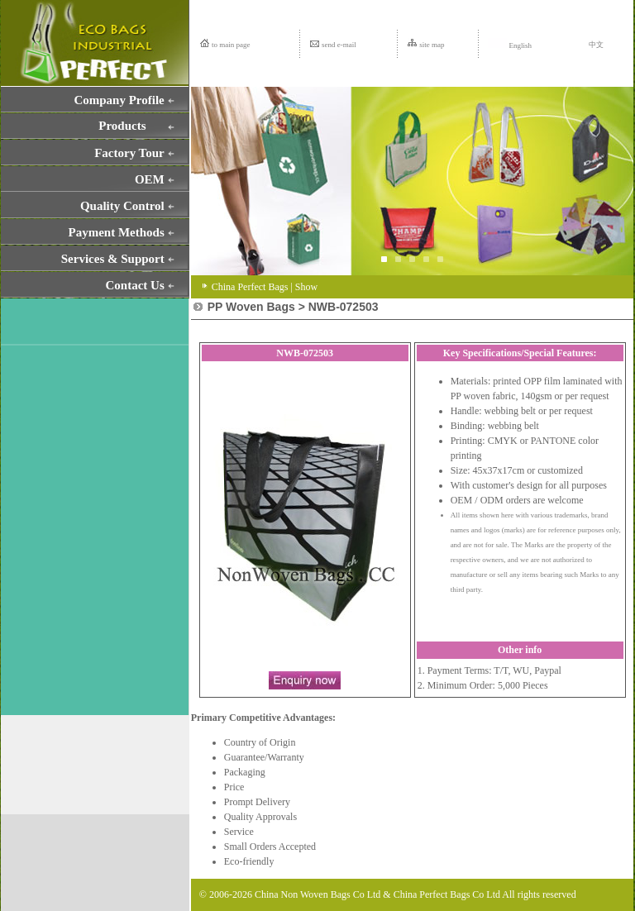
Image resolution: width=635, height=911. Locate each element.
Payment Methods (117, 232)
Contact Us (135, 285)
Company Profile (119, 100)
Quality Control (122, 205)
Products (122, 125)
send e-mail (339, 45)
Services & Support (113, 258)
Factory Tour (129, 153)
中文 (596, 45)
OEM (150, 179)
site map (431, 45)
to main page (231, 45)
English (510, 45)
